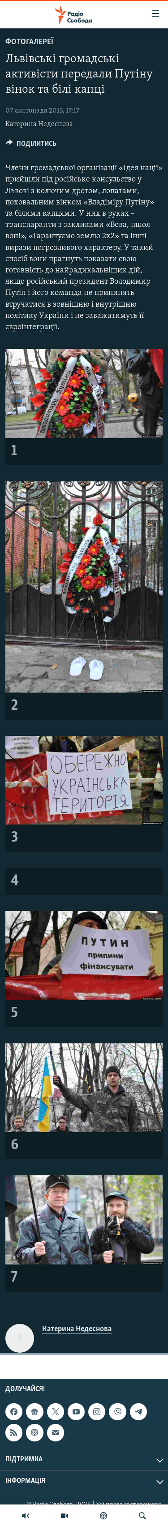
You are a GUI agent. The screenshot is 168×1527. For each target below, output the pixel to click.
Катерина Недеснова (39, 124)
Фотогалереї (29, 42)
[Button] (31, 145)
